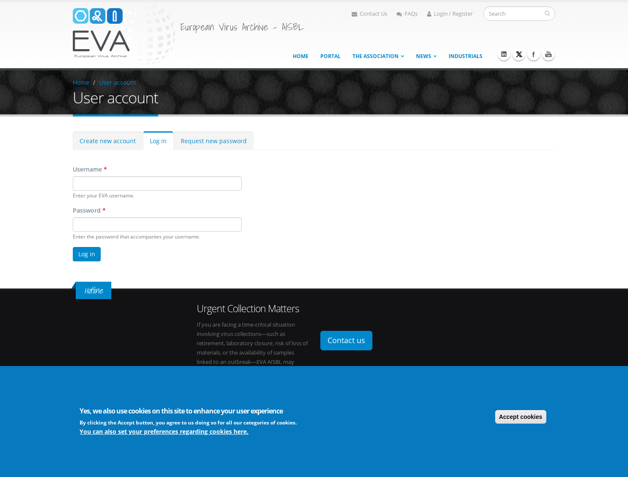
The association (376, 56)
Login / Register (450, 13)
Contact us (346, 340)
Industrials (465, 56)
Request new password (214, 141)
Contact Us (369, 13)
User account (117, 82)
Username (90, 169)
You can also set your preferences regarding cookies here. (164, 432)
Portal (330, 56)
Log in (158, 141)
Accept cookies (521, 416)
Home (300, 56)
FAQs (407, 13)
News (423, 56)
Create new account (108, 141)
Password (89, 210)
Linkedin (504, 54)
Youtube (548, 54)
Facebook (533, 54)
